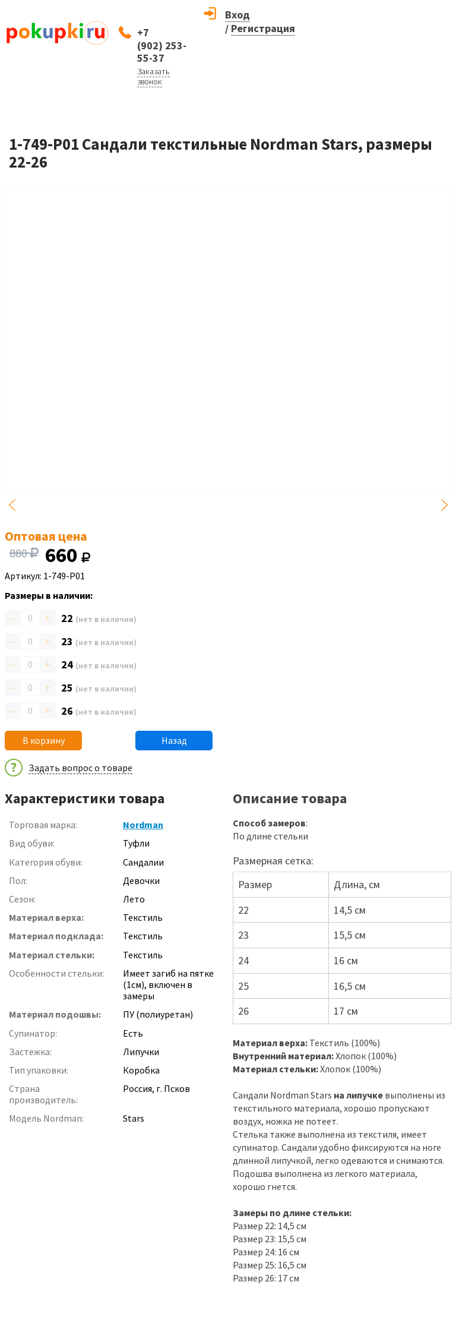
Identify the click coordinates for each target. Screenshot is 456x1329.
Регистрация (263, 28)
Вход (237, 14)
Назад (174, 740)
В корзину (44, 740)
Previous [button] (12, 505)
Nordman (143, 825)
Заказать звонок (153, 76)
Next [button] (444, 505)
